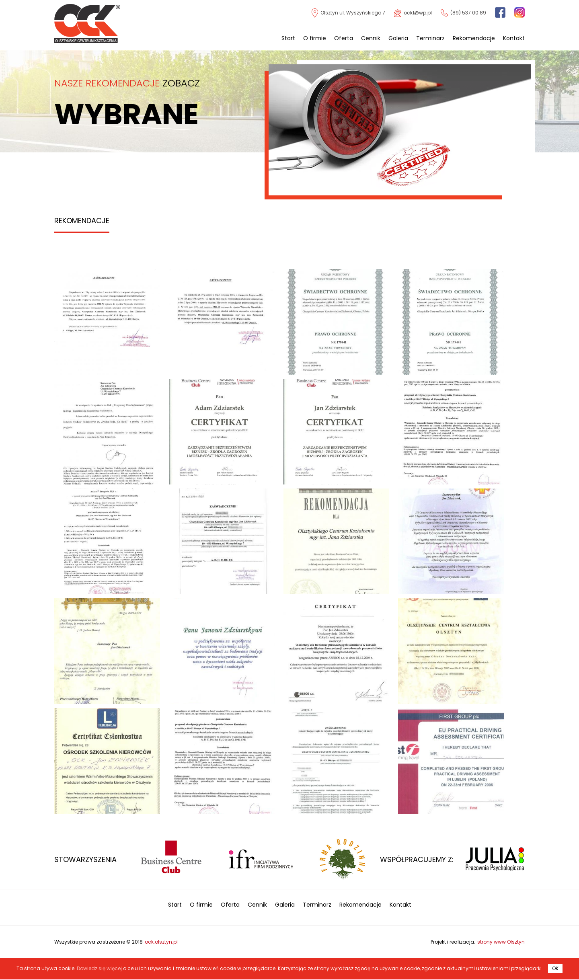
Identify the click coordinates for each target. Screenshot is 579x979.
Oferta (343, 38)
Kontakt (514, 38)
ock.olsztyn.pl (161, 941)
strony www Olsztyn (501, 941)
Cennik (370, 38)
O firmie (314, 38)
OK (555, 968)
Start (288, 38)
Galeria (398, 38)
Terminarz (430, 38)
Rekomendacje (474, 38)
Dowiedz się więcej (99, 968)
